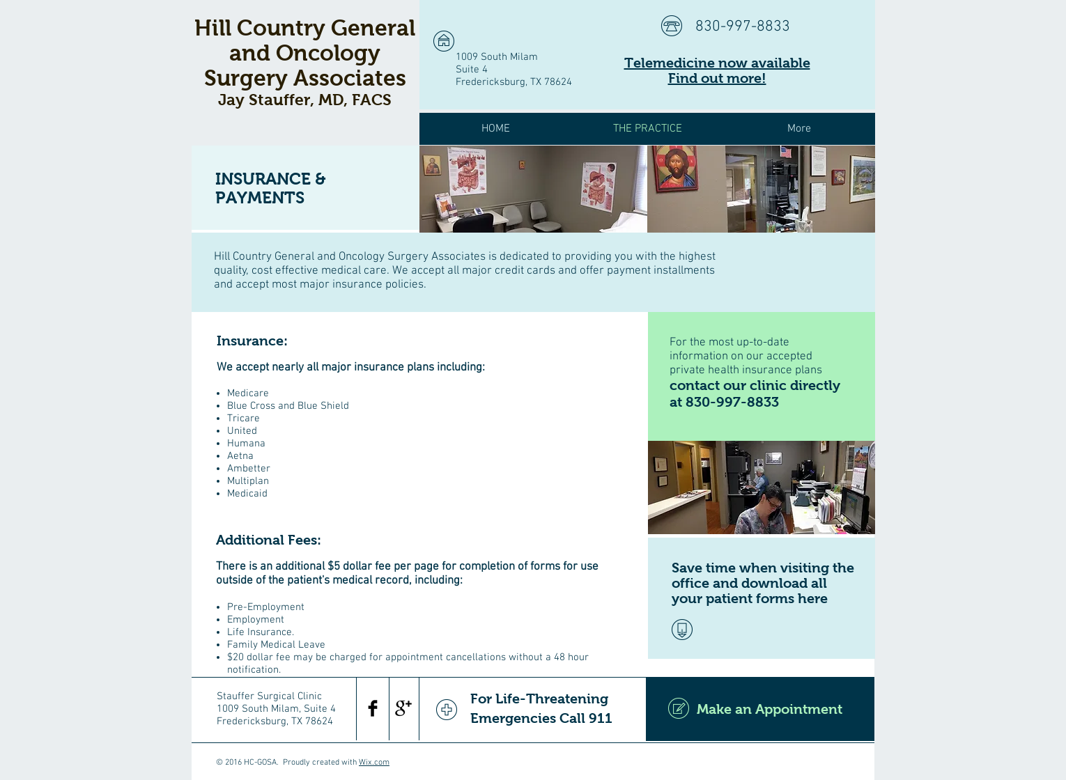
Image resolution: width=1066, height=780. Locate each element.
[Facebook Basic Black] (372, 708)
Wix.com (374, 762)
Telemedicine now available (717, 62)
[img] (533, 189)
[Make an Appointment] (760, 709)
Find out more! (717, 78)
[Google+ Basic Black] (403, 708)
